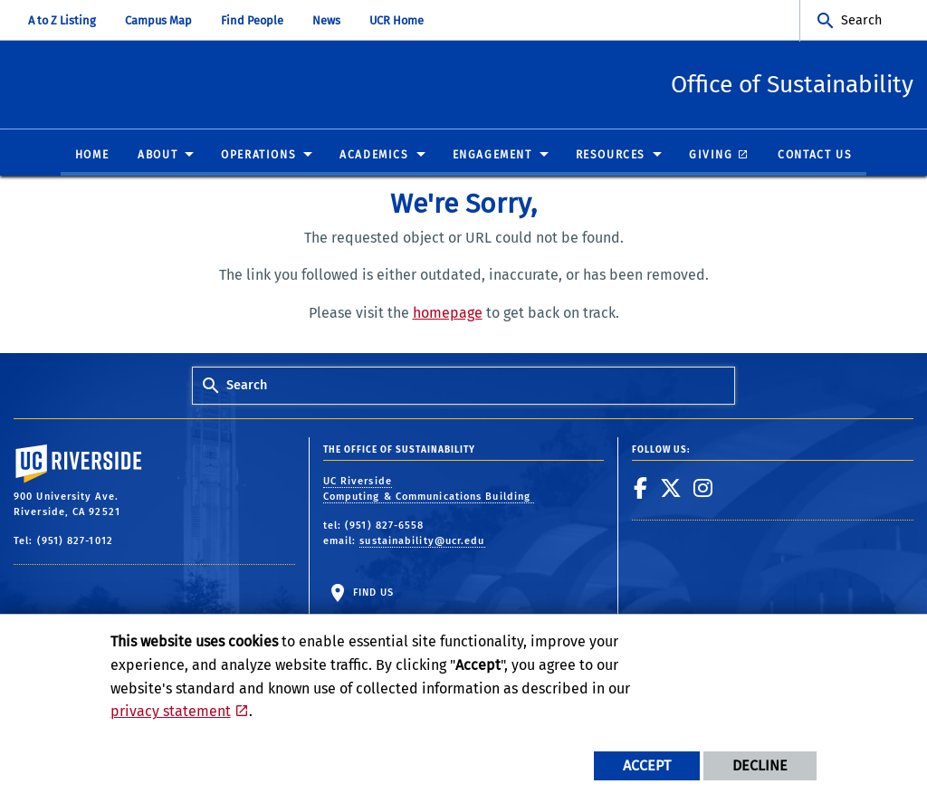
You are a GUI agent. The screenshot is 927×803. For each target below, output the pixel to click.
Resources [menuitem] (610, 155)
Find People (252, 20)
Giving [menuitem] (711, 155)
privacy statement (170, 711)
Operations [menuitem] (258, 155)
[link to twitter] (671, 488)
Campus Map (158, 20)
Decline (760, 765)
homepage (448, 313)
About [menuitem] (157, 155)
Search (861, 20)
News (326, 20)
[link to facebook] (641, 488)
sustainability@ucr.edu (421, 542)
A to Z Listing (62, 20)
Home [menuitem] (92, 155)
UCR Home (396, 20)
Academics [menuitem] (373, 155)
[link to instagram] (703, 488)
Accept (647, 765)
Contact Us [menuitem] (815, 155)
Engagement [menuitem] (492, 155)
